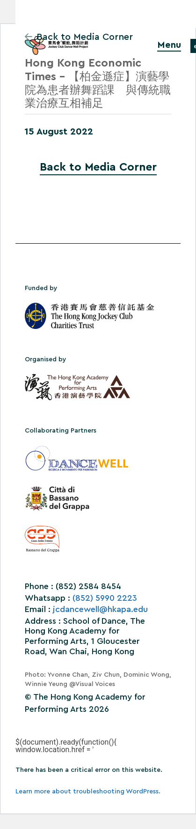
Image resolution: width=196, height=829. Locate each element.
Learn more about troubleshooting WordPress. (87, 791)
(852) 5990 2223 (105, 598)
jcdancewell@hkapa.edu (100, 609)
